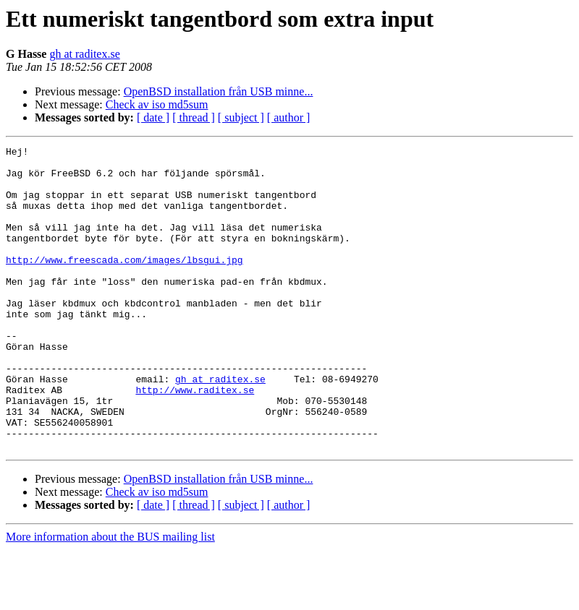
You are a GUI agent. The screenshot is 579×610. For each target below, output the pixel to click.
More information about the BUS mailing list (110, 597)
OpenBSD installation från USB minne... (218, 91)
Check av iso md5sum (157, 104)
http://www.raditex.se (194, 439)
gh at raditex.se (84, 54)
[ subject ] (241, 117)
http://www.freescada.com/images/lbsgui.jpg (124, 283)
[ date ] (153, 117)
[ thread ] (193, 117)
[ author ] (288, 117)
